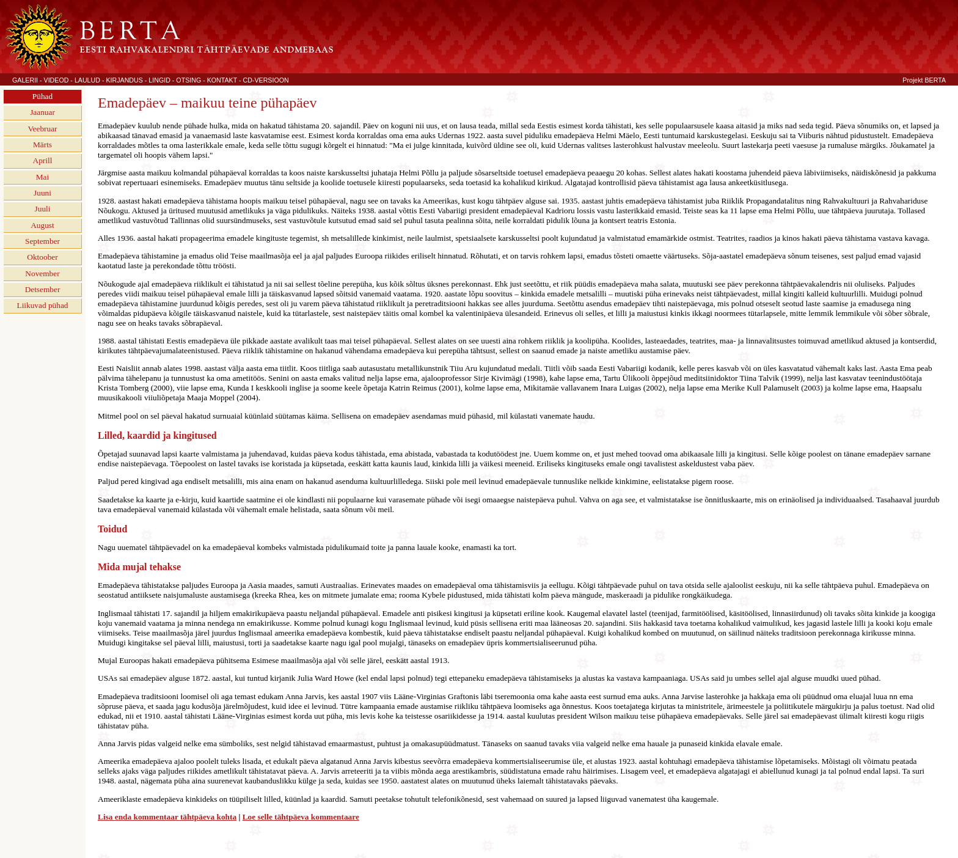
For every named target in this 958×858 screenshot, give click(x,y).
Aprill (43, 160)
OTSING (188, 80)
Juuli (43, 208)
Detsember (42, 289)
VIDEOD (56, 80)
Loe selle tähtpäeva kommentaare (301, 816)
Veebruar (42, 128)
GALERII (25, 80)
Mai (42, 177)
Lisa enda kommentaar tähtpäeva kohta (167, 816)
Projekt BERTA (924, 80)
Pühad (42, 96)
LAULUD (87, 80)
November (42, 273)
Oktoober (42, 257)
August (42, 225)
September (42, 241)
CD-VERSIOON (266, 80)
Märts (42, 144)
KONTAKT (222, 80)
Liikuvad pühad (42, 305)
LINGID (159, 80)
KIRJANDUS (124, 80)
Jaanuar (42, 112)
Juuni (42, 192)
